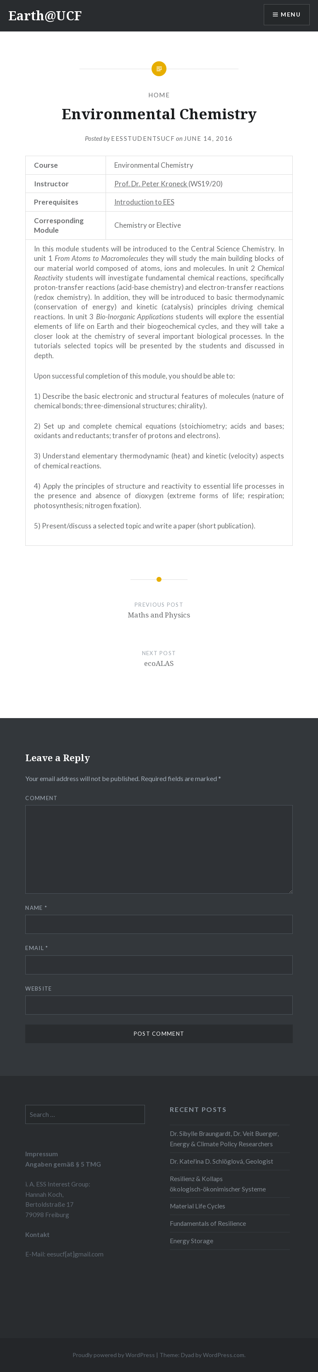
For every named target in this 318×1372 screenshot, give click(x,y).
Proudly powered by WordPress (113, 1354)
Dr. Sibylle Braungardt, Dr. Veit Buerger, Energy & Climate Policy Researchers (224, 1139)
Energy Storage (191, 1240)
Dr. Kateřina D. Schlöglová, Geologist (221, 1161)
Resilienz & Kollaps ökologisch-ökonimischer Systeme (218, 1184)
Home (159, 95)
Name (36, 907)
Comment (41, 798)
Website (38, 988)
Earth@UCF (45, 15)
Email (36, 948)
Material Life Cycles (197, 1206)
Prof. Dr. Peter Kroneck (151, 183)
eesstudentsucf (143, 138)
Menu (291, 14)
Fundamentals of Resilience (208, 1223)
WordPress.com (223, 1354)
